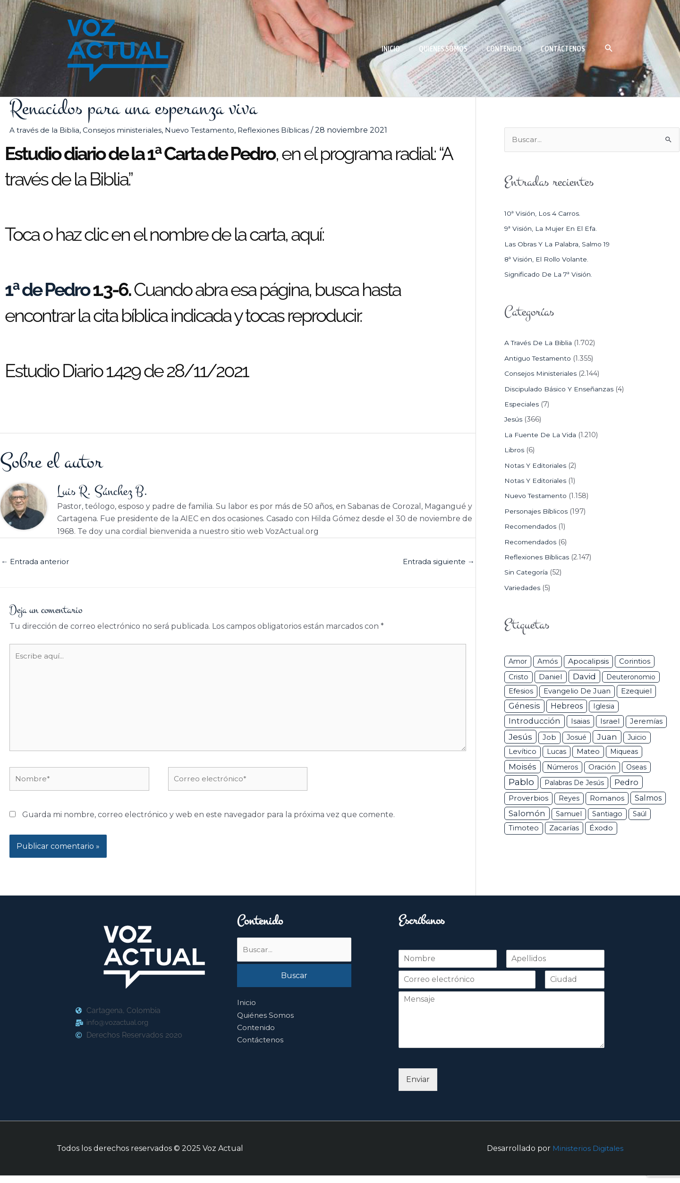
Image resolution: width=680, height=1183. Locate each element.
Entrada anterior (37, 562)
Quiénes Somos (266, 1023)
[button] (609, 48)
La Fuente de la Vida (540, 435)
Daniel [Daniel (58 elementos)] (550, 677)
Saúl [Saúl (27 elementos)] (639, 814)
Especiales (522, 404)
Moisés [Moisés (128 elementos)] (522, 767)
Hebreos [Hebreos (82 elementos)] (567, 706)
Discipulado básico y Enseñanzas (560, 389)
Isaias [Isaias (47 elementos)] (580, 721)
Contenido (257, 1035)
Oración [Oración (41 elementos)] (602, 767)
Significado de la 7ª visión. (549, 275)
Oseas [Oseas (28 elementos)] (636, 767)
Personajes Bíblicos (537, 511)
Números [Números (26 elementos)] (562, 767)
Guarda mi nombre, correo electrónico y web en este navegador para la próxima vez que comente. (208, 822)
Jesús (513, 420)
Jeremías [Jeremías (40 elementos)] (646, 722)
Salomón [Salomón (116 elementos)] (527, 814)
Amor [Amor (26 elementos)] (518, 662)
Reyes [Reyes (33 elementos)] (569, 798)
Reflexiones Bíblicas (283, 130)
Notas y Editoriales (536, 466)
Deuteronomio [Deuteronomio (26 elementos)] (630, 677)
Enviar (418, 1086)
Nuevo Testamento (206, 130)
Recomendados (531, 527)
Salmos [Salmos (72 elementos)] (648, 798)
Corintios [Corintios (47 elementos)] (634, 661)
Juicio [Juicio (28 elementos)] (637, 738)
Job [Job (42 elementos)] (549, 738)
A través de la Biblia (45, 130)
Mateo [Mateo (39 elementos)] (588, 752)
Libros (515, 450)
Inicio (246, 1010)
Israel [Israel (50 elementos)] (610, 721)
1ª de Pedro (47, 289)
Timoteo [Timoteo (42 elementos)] (524, 828)
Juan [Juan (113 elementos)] (607, 737)
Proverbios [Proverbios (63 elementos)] (528, 798)
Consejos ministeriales (125, 130)
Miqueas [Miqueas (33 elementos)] (624, 752)
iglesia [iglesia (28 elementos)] (603, 706)
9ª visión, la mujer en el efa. (552, 229)
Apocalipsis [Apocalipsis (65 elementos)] (588, 661)
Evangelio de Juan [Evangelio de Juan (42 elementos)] (577, 692)
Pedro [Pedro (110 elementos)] (626, 782)
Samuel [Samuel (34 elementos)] (569, 814)
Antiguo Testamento (540, 359)
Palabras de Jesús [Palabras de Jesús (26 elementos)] (574, 783)
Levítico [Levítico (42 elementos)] (522, 752)
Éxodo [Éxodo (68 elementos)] (601, 828)
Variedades (522, 588)
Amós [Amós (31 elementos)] (547, 662)
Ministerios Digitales (586, 1155)
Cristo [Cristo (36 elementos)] (518, 677)
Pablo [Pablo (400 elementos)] (521, 782)
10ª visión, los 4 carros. (544, 214)
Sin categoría (527, 573)
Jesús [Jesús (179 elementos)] (520, 737)
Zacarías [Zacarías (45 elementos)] (564, 828)
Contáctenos (261, 1048)
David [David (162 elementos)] (584, 677)
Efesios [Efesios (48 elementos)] (521, 691)
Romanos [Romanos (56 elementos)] (607, 798)
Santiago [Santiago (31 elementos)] (607, 814)
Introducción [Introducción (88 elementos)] (535, 721)
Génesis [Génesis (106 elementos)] (524, 706)
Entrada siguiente (436, 562)
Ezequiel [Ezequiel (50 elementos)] (636, 691)
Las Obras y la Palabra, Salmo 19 (560, 244)
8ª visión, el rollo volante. (549, 259)
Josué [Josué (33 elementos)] (576, 738)
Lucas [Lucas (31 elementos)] (556, 752)
